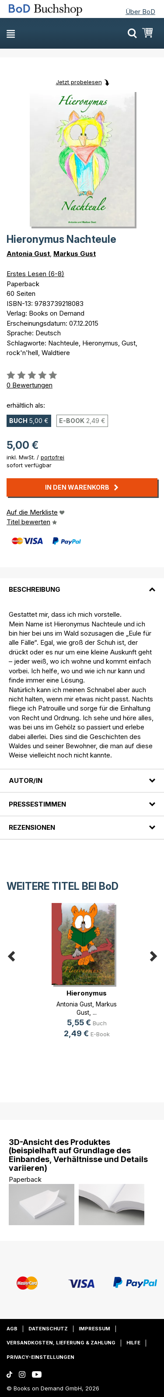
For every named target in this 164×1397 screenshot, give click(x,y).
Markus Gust (74, 253)
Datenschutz (48, 1329)
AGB (12, 1329)
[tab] (82, 584)
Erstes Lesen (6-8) (35, 274)
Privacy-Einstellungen (40, 1357)
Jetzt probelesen (79, 81)
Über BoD (140, 11)
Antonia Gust (28, 253)
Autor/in (25, 780)
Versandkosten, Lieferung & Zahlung (61, 1343)
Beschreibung (34, 589)
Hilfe (133, 1343)
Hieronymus (86, 993)
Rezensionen (32, 827)
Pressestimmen (37, 804)
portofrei (52, 457)
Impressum (94, 1329)
